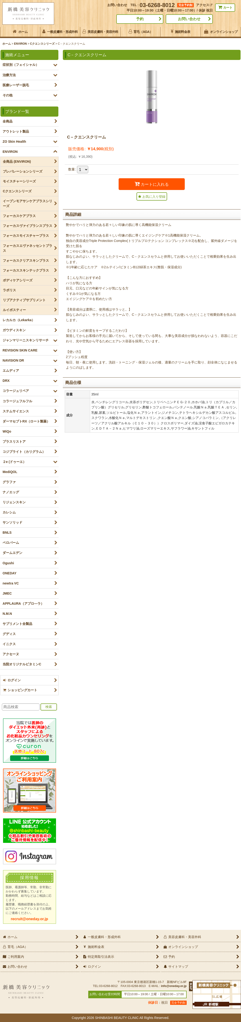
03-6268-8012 (157, 5)
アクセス (204, 5)
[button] (152, 196)
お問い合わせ (189, 19)
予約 (140, 19)
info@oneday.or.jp (174, 986)
